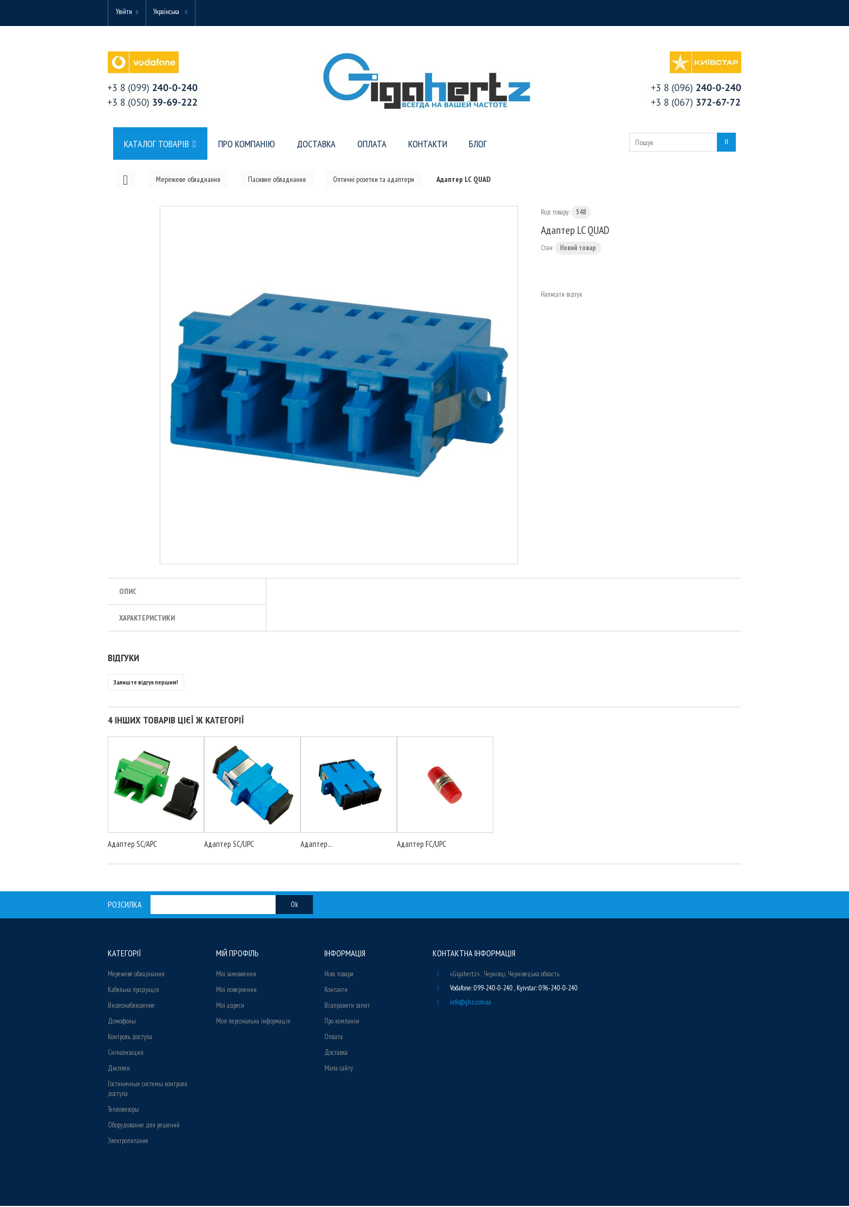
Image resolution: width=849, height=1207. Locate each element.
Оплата (333, 1037)
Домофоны (122, 1022)
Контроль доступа (130, 1037)
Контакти (336, 990)
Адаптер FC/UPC (421, 845)
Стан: (547, 248)
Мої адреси (230, 1006)
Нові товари (339, 975)
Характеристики (147, 619)
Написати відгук (561, 295)
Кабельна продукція (133, 990)
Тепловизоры (123, 1110)
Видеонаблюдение (131, 1006)
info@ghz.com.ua (470, 1003)
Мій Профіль (237, 954)
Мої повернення (236, 990)
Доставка (336, 1053)
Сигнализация (125, 1053)
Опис (127, 592)
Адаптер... (316, 845)
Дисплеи (119, 1069)
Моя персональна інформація (253, 1022)
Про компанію (341, 1022)
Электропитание (128, 1141)
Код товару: (555, 213)
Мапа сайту (338, 1069)
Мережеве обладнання (136, 975)
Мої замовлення (236, 975)
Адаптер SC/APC (132, 845)
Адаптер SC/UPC (229, 845)
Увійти (125, 12)
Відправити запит (347, 1006)
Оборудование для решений (144, 1126)
